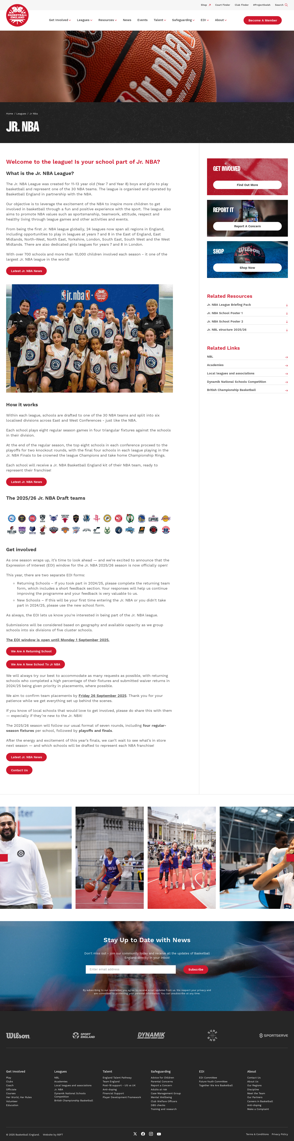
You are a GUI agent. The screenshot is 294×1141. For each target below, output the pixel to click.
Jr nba (34, 113)
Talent (158, 20)
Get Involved (58, 20)
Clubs (9, 1081)
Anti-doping (110, 1089)
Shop (206, 5)
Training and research (164, 1109)
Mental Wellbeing (161, 1097)
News (127, 20)
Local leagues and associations (230, 373)
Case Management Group (166, 1093)
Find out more (247, 185)
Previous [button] (4, 858)
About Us (252, 1081)
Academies (215, 365)
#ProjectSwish (261, 5)
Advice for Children (162, 1077)
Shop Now (247, 268)
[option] (110, 858)
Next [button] (290, 858)
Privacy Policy (280, 1134)
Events (142, 20)
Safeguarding (182, 20)
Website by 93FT (53, 1134)
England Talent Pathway (117, 1077)
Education (12, 1105)
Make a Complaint (258, 1109)
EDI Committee (208, 1077)
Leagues (83, 20)
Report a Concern (161, 1085)
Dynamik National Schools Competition (236, 382)
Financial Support (113, 1093)
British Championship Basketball (231, 390)
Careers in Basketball (260, 1101)
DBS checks (158, 1105)
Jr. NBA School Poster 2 (225, 322)
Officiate (11, 1089)
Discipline (253, 1089)
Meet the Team (256, 1093)
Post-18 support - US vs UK (119, 1085)
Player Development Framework (122, 1097)
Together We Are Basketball (216, 1085)
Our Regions (254, 1085)
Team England (111, 1081)
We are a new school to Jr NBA (35, 664)
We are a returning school (31, 651)
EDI (203, 20)
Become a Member (262, 20)
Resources (106, 20)
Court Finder (222, 5)
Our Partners (254, 1097)
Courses (11, 1093)
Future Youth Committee (213, 1081)
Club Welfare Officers (164, 1101)
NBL (210, 357)
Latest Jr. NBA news (26, 271)
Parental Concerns (162, 1081)
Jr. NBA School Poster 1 (225, 313)
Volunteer (12, 1101)
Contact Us (19, 770)
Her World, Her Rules (19, 1097)
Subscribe (195, 970)
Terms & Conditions (257, 1134)
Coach (9, 1085)
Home (9, 113)
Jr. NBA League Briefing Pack (229, 305)
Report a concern (247, 226)
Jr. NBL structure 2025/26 (226, 330)
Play (8, 1077)
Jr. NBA (58, 1089)
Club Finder (242, 5)
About (219, 20)
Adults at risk (159, 1089)
